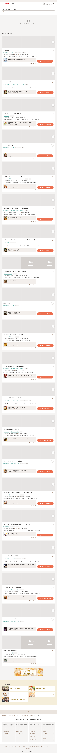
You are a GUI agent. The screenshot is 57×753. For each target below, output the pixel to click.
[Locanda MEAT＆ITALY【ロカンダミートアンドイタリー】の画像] (28, 484)
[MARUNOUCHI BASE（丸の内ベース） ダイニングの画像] (28, 610)
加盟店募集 (37, 746)
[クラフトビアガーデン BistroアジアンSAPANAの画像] (28, 389)
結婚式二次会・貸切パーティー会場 (21, 715)
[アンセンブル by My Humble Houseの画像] (28, 73)
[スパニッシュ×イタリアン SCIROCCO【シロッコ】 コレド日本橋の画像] (28, 231)
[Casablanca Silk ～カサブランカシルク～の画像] (28, 326)
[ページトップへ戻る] (28, 712)
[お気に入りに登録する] (52, 50)
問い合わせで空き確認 (45, 408)
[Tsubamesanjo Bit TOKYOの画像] (28, 642)
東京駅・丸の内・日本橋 (33, 715)
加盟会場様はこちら (32, 746)
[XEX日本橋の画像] (28, 42)
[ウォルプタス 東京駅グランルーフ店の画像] (28, 105)
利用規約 (9, 746)
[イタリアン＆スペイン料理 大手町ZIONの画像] (28, 579)
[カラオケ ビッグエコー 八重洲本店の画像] (28, 547)
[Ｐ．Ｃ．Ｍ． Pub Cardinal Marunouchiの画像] (28, 358)
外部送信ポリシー (25, 746)
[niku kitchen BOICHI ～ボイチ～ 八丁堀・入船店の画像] (28, 263)
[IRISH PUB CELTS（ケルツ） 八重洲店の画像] (28, 452)
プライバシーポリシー (18, 746)
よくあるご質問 (28, 748)
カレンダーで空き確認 (45, 61)
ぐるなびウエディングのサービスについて (46, 746)
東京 (28, 715)
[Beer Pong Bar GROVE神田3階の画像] (28, 421)
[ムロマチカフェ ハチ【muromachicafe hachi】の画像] (28, 168)
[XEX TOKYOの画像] (28, 294)
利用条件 (13, 746)
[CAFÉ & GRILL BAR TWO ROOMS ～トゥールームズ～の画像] (28, 516)
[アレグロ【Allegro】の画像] (28, 136)
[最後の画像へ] (53, 42)
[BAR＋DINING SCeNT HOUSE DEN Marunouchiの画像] (28, 200)
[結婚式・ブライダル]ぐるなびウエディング (8, 715)
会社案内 (6, 746)
